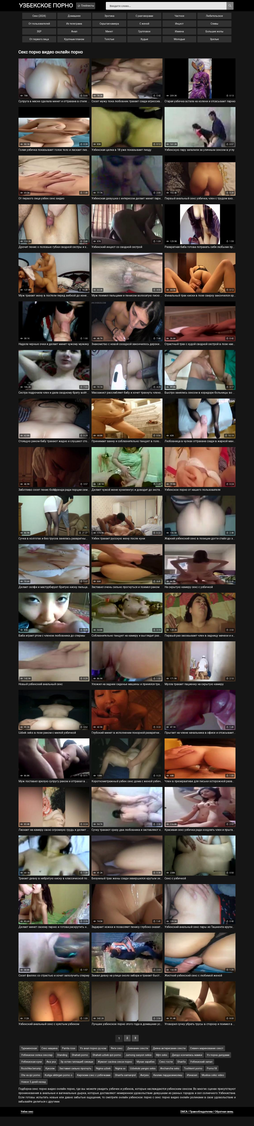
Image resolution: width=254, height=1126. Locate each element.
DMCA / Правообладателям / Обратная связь (206, 1121)
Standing (62, 1064)
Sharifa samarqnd (125, 1084)
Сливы (214, 26)
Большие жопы (214, 33)
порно (49, 6)
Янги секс (117, 1057)
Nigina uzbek (103, 1077)
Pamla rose (68, 1057)
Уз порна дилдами (218, 1064)
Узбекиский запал (201, 1071)
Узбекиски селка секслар (37, 1064)
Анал (74, 33)
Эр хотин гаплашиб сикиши (76, 1071)
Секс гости (166, 1071)
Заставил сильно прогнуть (75, 1077)
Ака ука (51, 1071)
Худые (144, 41)
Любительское (214, 18)
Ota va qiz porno (30, 1084)
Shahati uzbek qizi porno (107, 1064)
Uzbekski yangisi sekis (143, 1077)
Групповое (144, 33)
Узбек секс (27, 1121)
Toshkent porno (193, 1077)
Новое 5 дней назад (33, 1091)
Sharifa (181, 1071)
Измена (179, 33)
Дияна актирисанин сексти (169, 1057)
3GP (39, 33)
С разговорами (144, 18)
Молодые (179, 41)
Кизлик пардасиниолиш (167, 1084)
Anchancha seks (169, 1077)
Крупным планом (74, 41)
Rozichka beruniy (31, 1077)
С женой (144, 26)
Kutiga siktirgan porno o (58, 1084)
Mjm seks (161, 1064)
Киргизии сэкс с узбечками (93, 1084)
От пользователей (39, 26)
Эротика (109, 18)
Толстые (109, 41)
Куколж (50, 1077)
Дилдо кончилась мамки (187, 1064)
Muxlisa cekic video (213, 1084)
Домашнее (74, 18)
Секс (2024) (39, 18)
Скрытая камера (109, 26)
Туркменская (29, 1057)
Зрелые (214, 41)
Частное (179, 18)
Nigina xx (120, 1077)
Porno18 (212, 1077)
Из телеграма (74, 26)
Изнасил (192, 1084)
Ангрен (144, 1084)
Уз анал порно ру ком (93, 1057)
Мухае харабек (146, 1071)
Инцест (179, 26)
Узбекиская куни (31, 1071)
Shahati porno (80, 1064)
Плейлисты (95, 6)
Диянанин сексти (137, 1057)
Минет (109, 33)
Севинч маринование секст (206, 1057)
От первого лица (39, 41)
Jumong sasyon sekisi (139, 1064)
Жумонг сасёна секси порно (115, 1071)
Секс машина (49, 1057)
